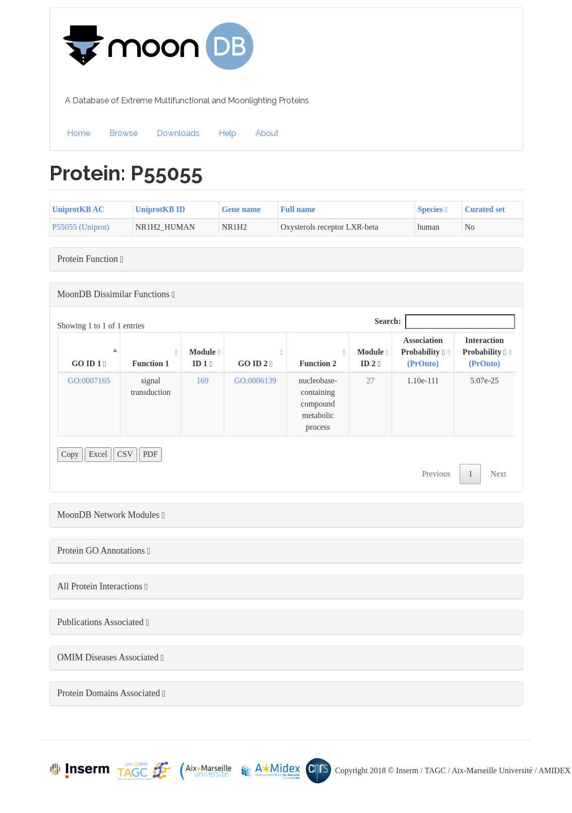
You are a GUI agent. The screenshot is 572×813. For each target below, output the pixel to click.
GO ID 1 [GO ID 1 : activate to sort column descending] (89, 363)
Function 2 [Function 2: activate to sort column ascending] (317, 363)
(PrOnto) (422, 363)
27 (370, 380)
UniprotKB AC (78, 209)
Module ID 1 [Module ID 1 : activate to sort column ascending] (202, 358)
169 (203, 380)
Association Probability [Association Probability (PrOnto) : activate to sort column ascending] (423, 352)
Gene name (241, 209)
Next (498, 473)
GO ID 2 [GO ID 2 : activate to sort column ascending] (255, 363)
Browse (123, 133)
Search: (444, 321)
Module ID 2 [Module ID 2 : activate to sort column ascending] (370, 358)
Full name (298, 209)
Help (227, 133)
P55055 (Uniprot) (80, 227)
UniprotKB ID (160, 209)
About (267, 133)
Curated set (485, 209)
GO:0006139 (255, 380)
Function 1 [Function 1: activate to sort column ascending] (150, 363)
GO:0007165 (89, 380)
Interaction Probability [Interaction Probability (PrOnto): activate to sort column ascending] (484, 352)
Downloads (178, 133)
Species (433, 209)
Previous (436, 473)
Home (78, 133)
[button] (286, 259)
